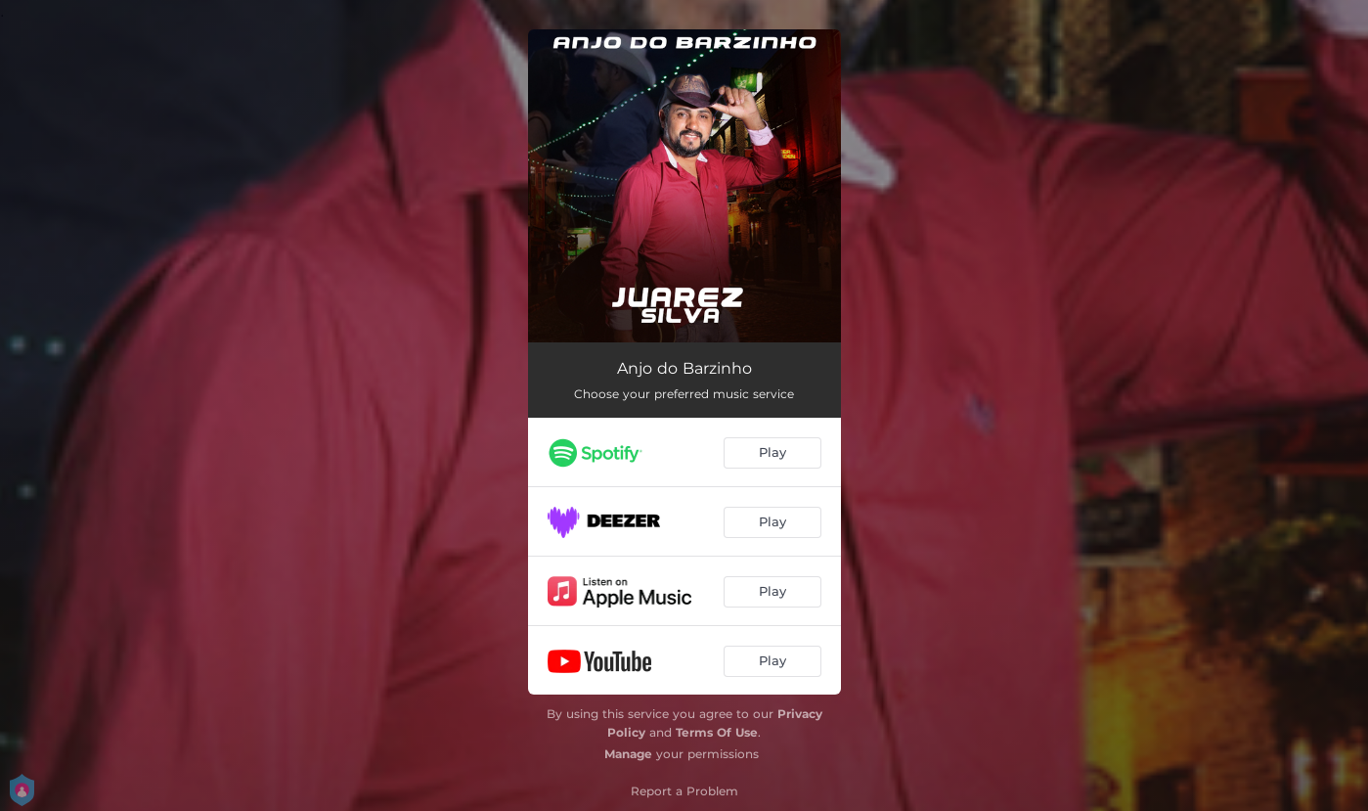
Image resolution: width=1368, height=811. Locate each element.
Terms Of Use (717, 732)
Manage (628, 753)
